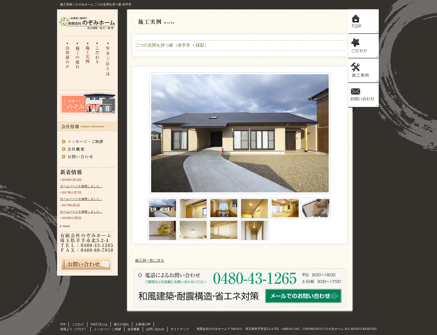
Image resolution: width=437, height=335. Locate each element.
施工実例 (363, 70)
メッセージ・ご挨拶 (83, 140)
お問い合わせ (83, 156)
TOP (63, 324)
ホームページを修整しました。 (81, 186)
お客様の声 (67, 59)
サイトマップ (180, 329)
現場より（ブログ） (73, 329)
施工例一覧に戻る (149, 260)
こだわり (98, 59)
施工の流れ (77, 59)
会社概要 (83, 148)
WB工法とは (108, 59)
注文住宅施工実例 (88, 59)
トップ (363, 21)
